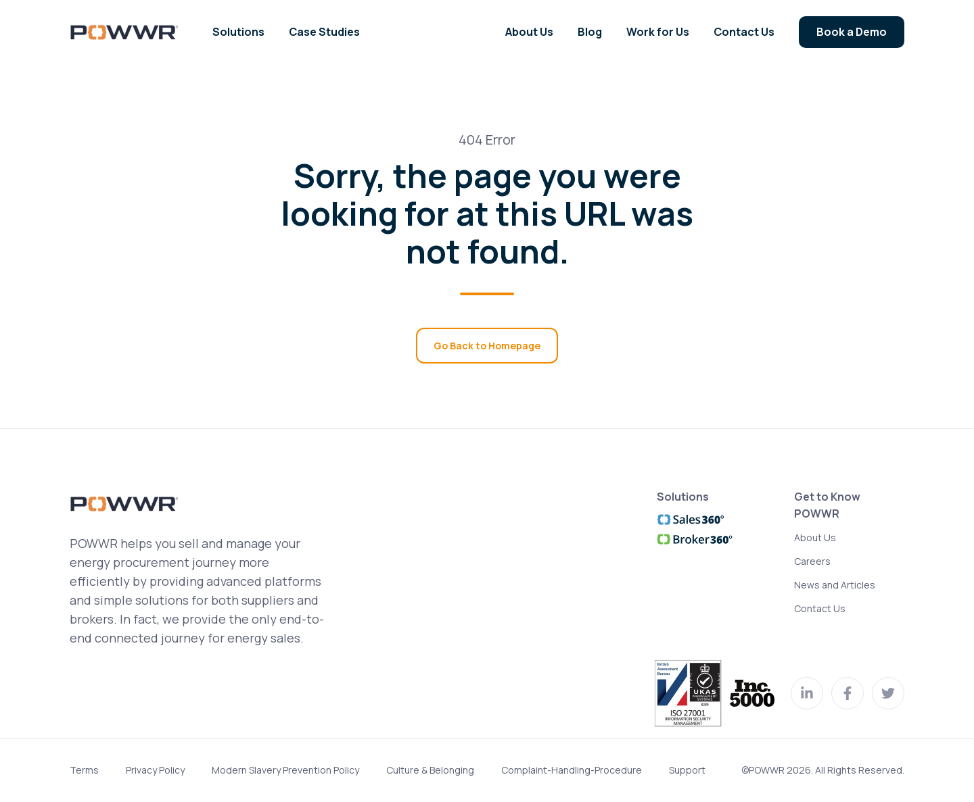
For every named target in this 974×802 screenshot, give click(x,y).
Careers (812, 561)
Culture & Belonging (430, 769)
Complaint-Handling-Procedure (571, 769)
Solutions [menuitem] (238, 31)
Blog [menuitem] (590, 31)
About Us (815, 537)
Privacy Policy (155, 769)
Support (687, 769)
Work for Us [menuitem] (657, 31)
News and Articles (834, 584)
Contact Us (819, 608)
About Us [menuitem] (529, 31)
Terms (84, 769)
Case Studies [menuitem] (324, 31)
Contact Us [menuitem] (744, 31)
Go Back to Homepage (487, 345)
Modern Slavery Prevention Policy (285, 769)
